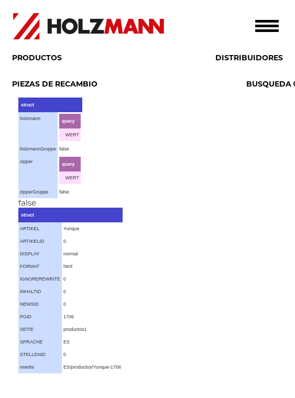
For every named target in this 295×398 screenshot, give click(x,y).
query (68, 121)
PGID (25, 316)
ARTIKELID (32, 241)
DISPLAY (29, 253)
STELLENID (33, 354)
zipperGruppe (34, 192)
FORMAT (29, 266)
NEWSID (29, 304)
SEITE (27, 329)
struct (27, 104)
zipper (26, 161)
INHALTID (30, 291)
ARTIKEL (29, 228)
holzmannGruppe (38, 149)
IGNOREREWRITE (40, 279)
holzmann (30, 118)
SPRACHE (31, 342)
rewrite (27, 367)
